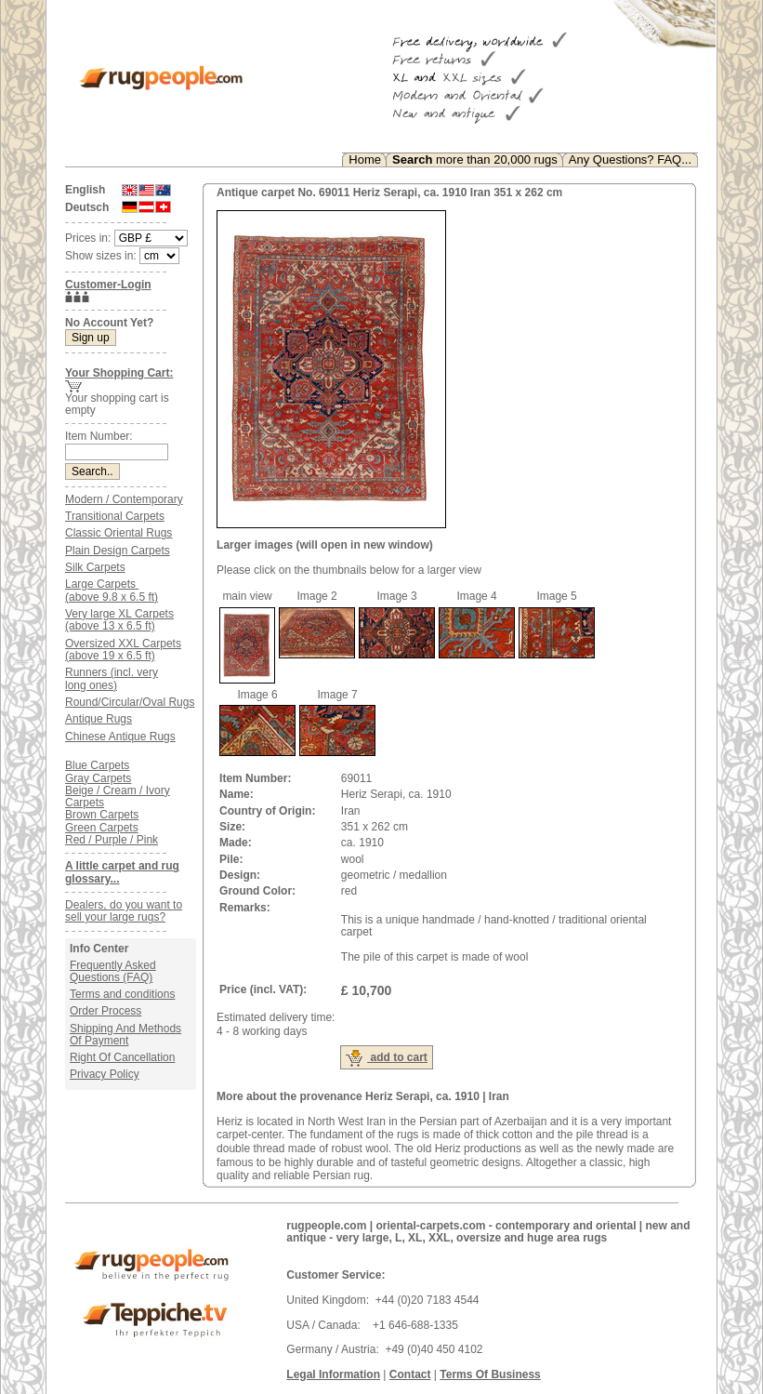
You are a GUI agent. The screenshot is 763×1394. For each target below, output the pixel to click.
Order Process (105, 1010)
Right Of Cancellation (122, 1057)
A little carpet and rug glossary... (122, 871)
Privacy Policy (104, 1074)
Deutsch (87, 207)
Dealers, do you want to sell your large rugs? (123, 910)
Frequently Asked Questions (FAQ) (113, 971)
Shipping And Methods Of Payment (125, 1034)
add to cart (387, 1058)
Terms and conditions (122, 994)
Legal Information (333, 1374)
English (85, 189)
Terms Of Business (490, 1374)
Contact (410, 1374)
